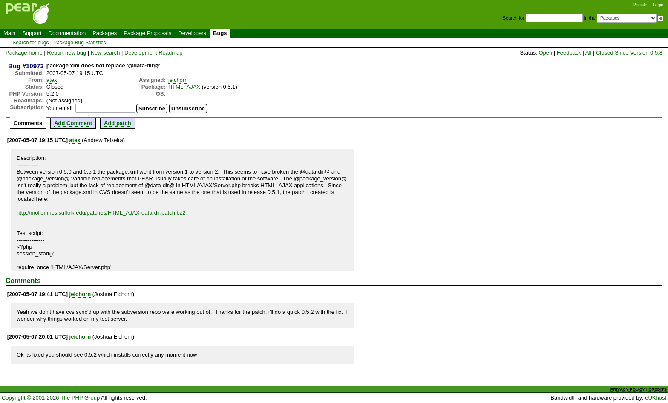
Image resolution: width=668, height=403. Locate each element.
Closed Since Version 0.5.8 (629, 52)
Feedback (569, 52)
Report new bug (66, 52)
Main (9, 33)
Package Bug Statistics (79, 43)
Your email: (60, 108)
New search (105, 52)
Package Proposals (147, 33)
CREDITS (657, 389)
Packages (104, 33)
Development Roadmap (153, 52)
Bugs (220, 33)
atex (51, 80)
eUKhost (655, 397)
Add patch (117, 123)
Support (32, 33)
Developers (192, 33)
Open (545, 52)
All (588, 52)
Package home (24, 52)
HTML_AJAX (184, 87)
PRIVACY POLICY (627, 389)
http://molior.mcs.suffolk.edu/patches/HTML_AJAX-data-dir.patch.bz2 (101, 212)
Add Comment (73, 123)
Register (641, 5)
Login (658, 5)
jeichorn (178, 80)
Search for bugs (30, 43)
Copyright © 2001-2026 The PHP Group (51, 397)
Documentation (67, 33)
